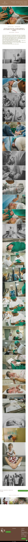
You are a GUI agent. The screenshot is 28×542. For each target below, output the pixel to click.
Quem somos (13, 1)
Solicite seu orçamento (22, 490)
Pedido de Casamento (19, 1)
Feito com (14, 541)
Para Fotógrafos (24, 4)
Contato (23, 538)
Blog (20, 4)
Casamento (25, 1)
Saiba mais (8, 531)
